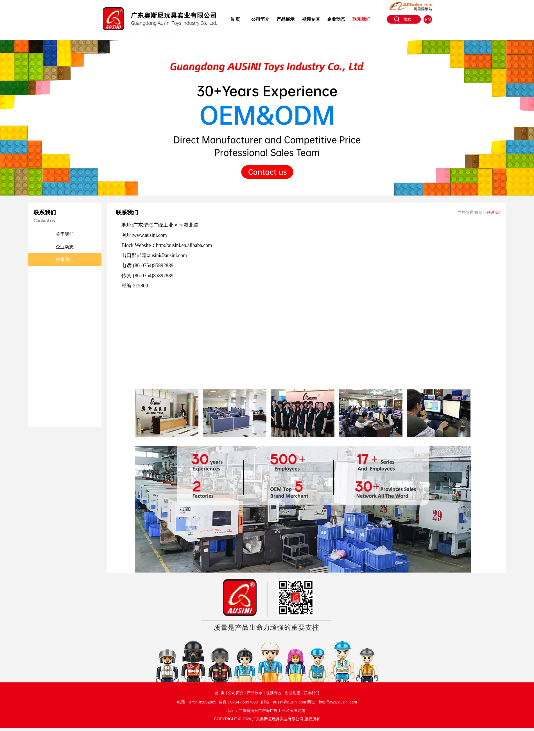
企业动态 (336, 19)
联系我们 (361, 19)
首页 (478, 212)
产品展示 (286, 19)
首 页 (235, 19)
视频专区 (311, 19)
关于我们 (65, 234)
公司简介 (260, 19)
